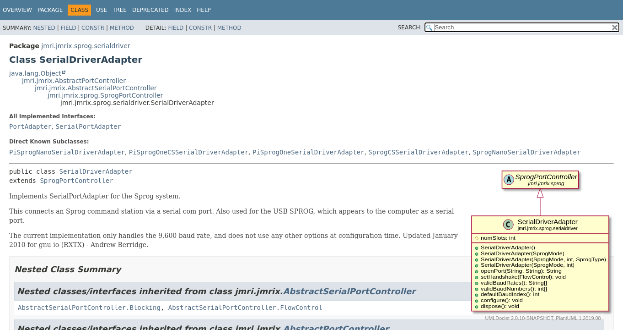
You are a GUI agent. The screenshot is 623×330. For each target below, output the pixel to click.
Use (101, 10)
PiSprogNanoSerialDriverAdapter (67, 152)
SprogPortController (76, 180)
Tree (120, 10)
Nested (44, 28)
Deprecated (150, 10)
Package (50, 10)
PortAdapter (30, 126)
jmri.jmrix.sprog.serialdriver (85, 46)
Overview (17, 10)
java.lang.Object (35, 73)
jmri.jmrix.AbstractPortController (74, 80)
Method (122, 28)
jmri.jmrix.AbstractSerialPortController (96, 88)
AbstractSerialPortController (349, 291)
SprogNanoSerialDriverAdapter (526, 152)
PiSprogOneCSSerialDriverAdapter (188, 152)
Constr (92, 28)
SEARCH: (410, 27)
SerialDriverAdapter (96, 171)
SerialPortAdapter (88, 126)
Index (183, 10)
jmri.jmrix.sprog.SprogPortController (105, 95)
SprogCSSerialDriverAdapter (418, 152)
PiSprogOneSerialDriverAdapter (308, 152)
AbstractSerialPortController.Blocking (89, 307)
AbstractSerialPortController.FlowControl (245, 307)
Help (204, 10)
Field (68, 28)
